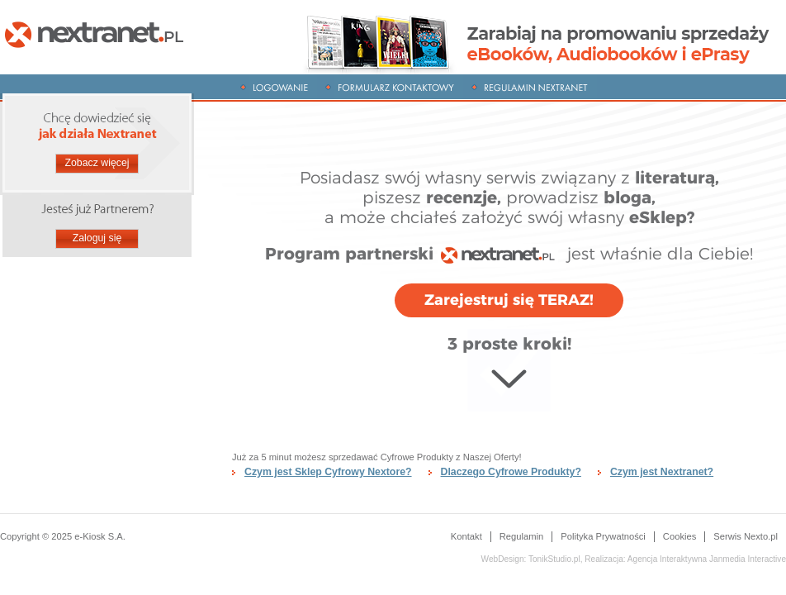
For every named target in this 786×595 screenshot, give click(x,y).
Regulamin (521, 536)
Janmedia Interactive (706, 559)
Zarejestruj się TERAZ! (509, 300)
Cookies (679, 536)
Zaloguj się (97, 238)
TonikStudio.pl (554, 559)
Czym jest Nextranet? (661, 472)
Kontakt (466, 536)
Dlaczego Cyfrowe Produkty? (511, 472)
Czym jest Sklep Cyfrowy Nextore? (328, 472)
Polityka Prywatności (603, 536)
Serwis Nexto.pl (745, 536)
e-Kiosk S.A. (99, 536)
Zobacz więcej (96, 163)
